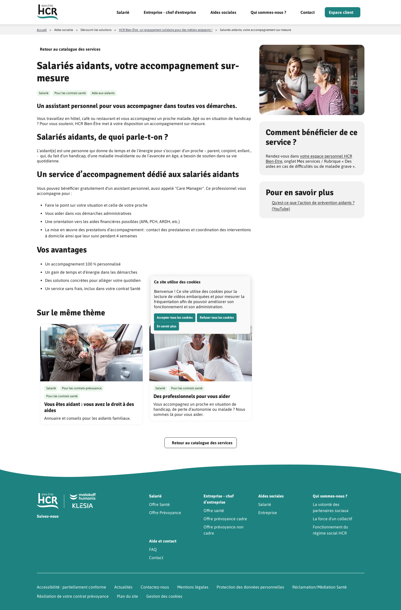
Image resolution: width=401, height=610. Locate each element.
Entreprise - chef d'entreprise (170, 12)
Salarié (123, 12)
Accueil (42, 30)
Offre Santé (159, 504)
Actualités (123, 587)
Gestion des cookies (164, 596)
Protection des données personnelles (250, 587)
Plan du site (127, 596)
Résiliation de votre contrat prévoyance (73, 596)
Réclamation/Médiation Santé (319, 587)
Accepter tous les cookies (175, 317)
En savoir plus (166, 326)
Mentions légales (192, 587)
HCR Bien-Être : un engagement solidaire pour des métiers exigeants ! (166, 30)
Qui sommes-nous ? (268, 12)
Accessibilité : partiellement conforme (71, 587)
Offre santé (214, 510)
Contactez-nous (155, 587)
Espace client (341, 12)
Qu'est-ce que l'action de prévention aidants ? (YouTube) (313, 205)
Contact (307, 12)
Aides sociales (223, 12)
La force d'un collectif (332, 518)
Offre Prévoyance (165, 512)
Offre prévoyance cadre (225, 518)
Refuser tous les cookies (217, 317)
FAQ (153, 549)
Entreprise (267, 512)
